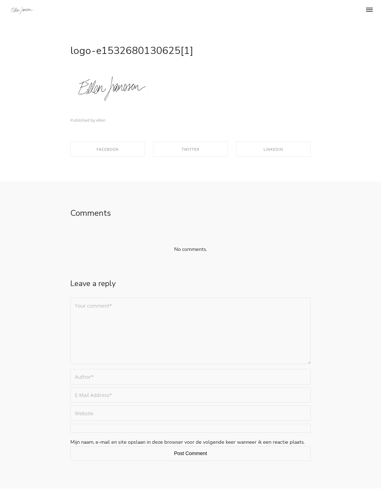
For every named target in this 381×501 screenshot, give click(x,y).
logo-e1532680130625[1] (131, 51)
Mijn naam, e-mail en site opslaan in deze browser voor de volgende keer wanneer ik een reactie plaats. (187, 442)
